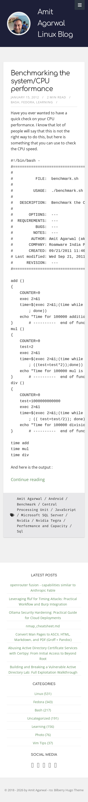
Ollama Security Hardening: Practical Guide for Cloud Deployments (43, 615)
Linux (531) (42, 693)
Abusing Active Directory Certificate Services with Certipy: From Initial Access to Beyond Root (42, 653)
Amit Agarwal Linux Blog (55, 23)
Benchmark (26, 504)
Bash (15, 102)
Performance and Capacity (42, 526)
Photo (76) (43, 735)
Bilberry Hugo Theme (69, 790)
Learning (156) (43, 726)
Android (56, 499)
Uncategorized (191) (42, 718)
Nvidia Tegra (48, 520)
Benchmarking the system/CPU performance (40, 81)
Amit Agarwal (29, 499)
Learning (44, 102)
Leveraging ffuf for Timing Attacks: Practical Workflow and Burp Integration (43, 601)
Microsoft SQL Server (42, 515)
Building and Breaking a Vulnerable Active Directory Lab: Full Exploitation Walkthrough (42, 670)
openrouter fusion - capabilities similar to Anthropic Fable (43, 588)
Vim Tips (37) (43, 743)
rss (51, 790)
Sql (20, 531)
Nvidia (23, 520)
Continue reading (28, 479)
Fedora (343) (43, 702)
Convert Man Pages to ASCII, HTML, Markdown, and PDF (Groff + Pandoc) (43, 637)
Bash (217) (43, 710)
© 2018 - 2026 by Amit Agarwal (25, 790)
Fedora (27, 102)
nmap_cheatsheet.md (43, 626)
